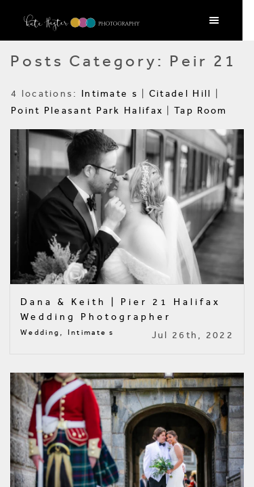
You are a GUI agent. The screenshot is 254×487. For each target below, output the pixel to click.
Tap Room (200, 110)
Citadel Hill (180, 93)
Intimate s (109, 93)
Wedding (40, 332)
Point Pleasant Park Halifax (87, 110)
